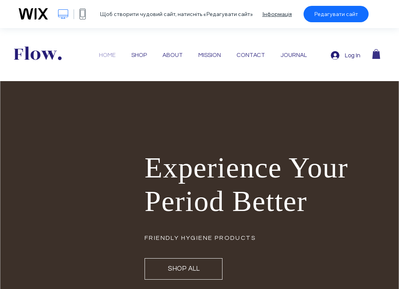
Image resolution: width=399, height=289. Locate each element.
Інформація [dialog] (277, 14)
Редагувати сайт (336, 14)
